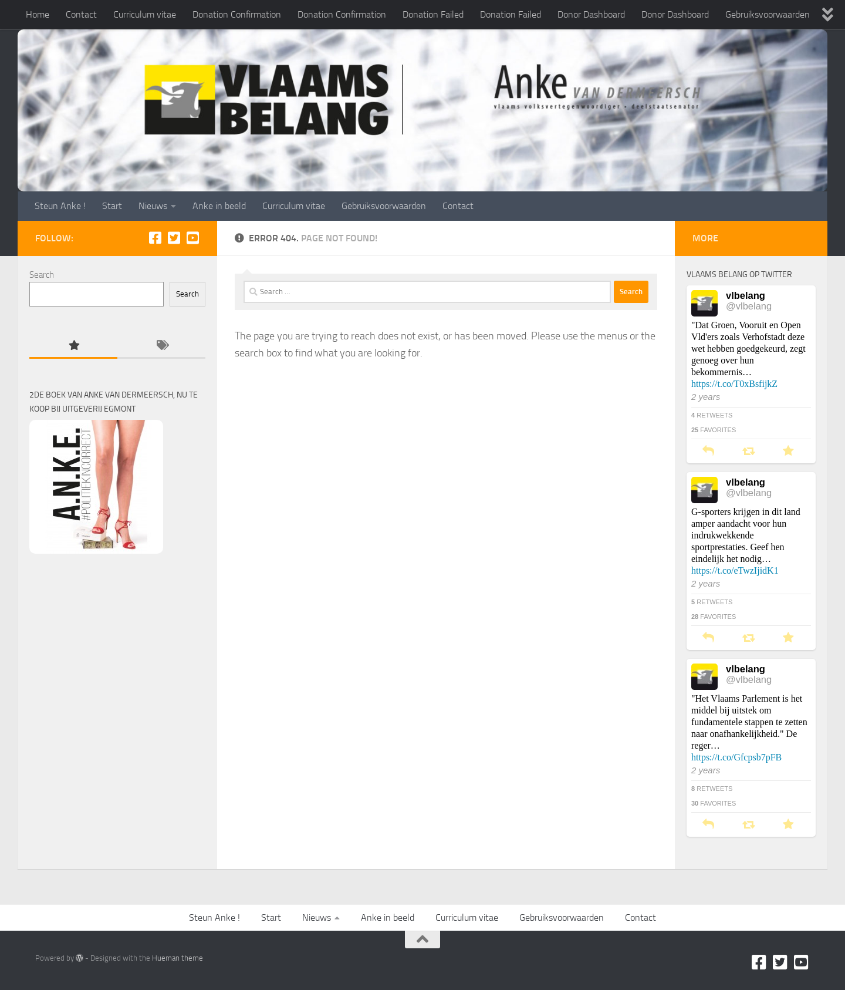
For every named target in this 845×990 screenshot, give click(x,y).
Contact (81, 14)
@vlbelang (749, 306)
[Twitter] (174, 238)
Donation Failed (433, 14)
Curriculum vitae (144, 14)
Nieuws (152, 205)
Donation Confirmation (236, 14)
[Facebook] (155, 238)
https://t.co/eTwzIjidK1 (735, 570)
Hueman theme (177, 958)
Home (37, 14)
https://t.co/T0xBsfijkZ (734, 384)
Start (112, 205)
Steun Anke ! (60, 205)
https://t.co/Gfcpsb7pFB (736, 757)
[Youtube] (192, 238)
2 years (705, 397)
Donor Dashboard (591, 14)
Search (41, 275)
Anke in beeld (219, 205)
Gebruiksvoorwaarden (767, 14)
